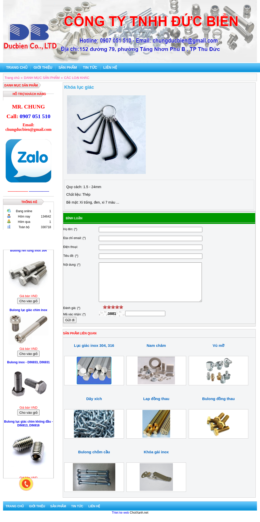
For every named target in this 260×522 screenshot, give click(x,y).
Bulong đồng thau (218, 406)
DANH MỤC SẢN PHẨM (21, 85)
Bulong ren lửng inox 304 (28, 252)
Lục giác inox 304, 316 (94, 353)
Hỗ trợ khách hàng (29, 94)
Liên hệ (110, 67)
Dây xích (94, 406)
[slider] (113, 315)
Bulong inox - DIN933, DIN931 (28, 363)
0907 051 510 (35, 116)
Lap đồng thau (156, 406)
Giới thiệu (43, 67)
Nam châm (156, 353)
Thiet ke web (120, 520)
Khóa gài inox (156, 459)
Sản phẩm (67, 67)
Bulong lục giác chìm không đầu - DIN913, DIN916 (28, 424)
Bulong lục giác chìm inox (28, 311)
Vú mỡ (218, 353)
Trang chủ (16, 67)
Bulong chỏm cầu (94, 459)
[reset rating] (101, 315)
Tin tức (90, 67)
